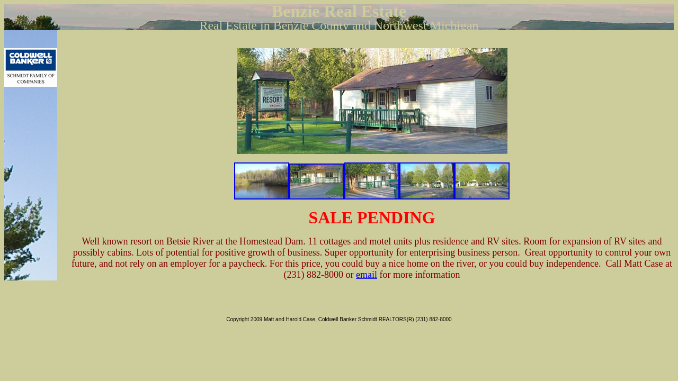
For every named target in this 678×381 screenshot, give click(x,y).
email (366, 274)
